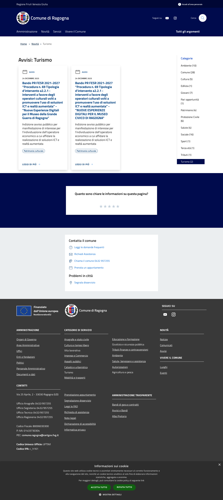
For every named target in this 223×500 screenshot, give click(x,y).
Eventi (163, 373)
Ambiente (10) (188, 65)
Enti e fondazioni (25, 357)
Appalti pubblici (72, 361)
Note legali (70, 418)
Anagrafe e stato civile (76, 339)
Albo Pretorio (119, 416)
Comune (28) (188, 72)
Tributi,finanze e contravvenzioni (130, 350)
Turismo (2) (187, 162)
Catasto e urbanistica (76, 367)
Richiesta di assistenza (76, 412)
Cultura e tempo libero (76, 345)
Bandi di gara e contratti (125, 405)
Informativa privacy (75, 430)
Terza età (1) (187, 148)
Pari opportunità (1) (190, 101)
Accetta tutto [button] (99, 487)
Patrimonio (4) (188, 110)
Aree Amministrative (27, 345)
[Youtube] (166, 18)
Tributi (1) (186, 155)
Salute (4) (186, 128)
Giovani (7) (186, 93)
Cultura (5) (186, 79)
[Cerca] (203, 18)
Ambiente (117, 355)
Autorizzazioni (120, 367)
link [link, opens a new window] (142, 480)
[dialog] (111, 480)
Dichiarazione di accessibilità (80, 424)
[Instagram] (174, 18)
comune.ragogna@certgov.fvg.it (40, 435)
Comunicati (166, 345)
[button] (111, 494)
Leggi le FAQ (71, 406)
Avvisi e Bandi (120, 410)
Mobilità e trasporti (74, 377)
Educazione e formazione (125, 339)
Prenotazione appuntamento (80, 395)
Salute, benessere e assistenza (129, 361)
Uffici (19, 351)
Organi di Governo (26, 339)
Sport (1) (185, 141)
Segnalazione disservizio (77, 400)
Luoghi (163, 367)
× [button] (219, 465)
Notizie (164, 339)
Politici (20, 363)
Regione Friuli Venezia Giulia (32, 4)
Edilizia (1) (186, 86)
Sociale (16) (187, 134)
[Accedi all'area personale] (190, 4)
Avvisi (28, 72)
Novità (35, 44)
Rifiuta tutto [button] (124, 487)
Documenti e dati (25, 374)
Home (23, 44)
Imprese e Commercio (76, 355)
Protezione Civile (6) (190, 119)
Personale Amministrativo (30, 368)
